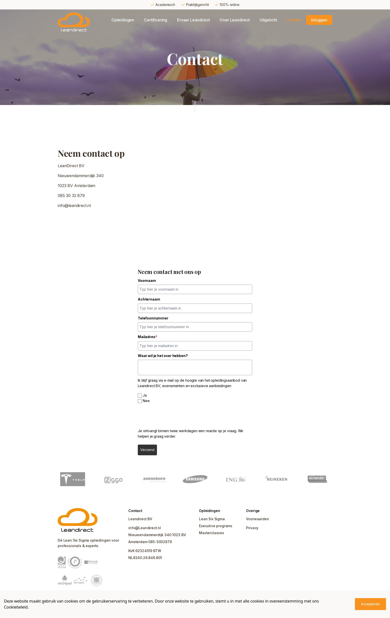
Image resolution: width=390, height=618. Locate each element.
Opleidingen (122, 19)
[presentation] (175, 416)
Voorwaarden (257, 519)
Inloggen (319, 19)
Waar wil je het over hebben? (163, 356)
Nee (146, 401)
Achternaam (149, 299)
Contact (294, 19)
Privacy (252, 528)
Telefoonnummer (153, 318)
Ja (145, 395)
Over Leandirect (235, 19)
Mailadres (147, 337)
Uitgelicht (268, 19)
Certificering (155, 19)
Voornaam (147, 280)
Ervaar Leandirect (193, 19)
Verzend (147, 450)
